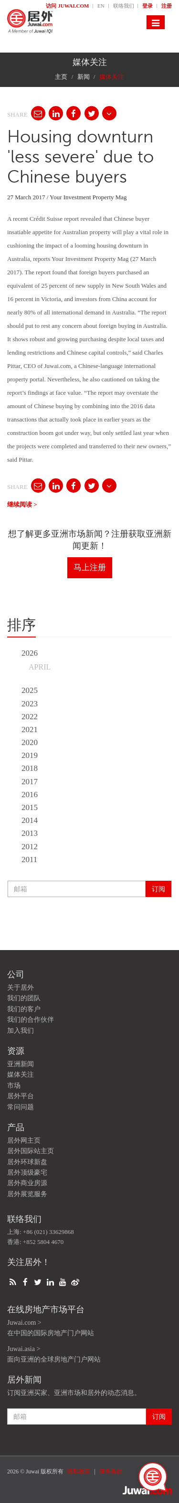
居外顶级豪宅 (27, 1172)
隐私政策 (78, 1471)
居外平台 (20, 1096)
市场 (14, 1085)
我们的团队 (24, 998)
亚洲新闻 (20, 1064)
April (40, 667)
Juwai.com (21, 1322)
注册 (166, 6)
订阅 (158, 888)
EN (101, 6)
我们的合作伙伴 (30, 1019)
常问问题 (20, 1107)
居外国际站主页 (30, 1151)
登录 (148, 6)
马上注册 (90, 567)
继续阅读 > (22, 504)
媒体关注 (20, 1074)
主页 (61, 76)
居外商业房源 (27, 1183)
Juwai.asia (21, 1348)
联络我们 (124, 6)
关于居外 (20, 987)
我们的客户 (24, 1009)
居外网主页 (24, 1140)
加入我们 (20, 1030)
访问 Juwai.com (68, 6)
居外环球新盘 (27, 1162)
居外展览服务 (27, 1194)
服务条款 (110, 1471)
